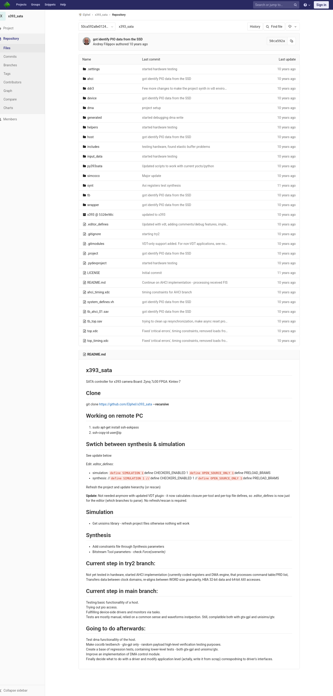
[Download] (296, 26)
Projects (21, 4)
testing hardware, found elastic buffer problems (179, 147)
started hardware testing (162, 69)
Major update (154, 176)
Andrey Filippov (107, 44)
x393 (93, 214)
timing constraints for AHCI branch (170, 292)
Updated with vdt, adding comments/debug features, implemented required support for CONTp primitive (219, 224)
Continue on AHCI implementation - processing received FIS (187, 282)
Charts (14, 108)
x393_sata (129, 26)
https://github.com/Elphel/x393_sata (128, 404)
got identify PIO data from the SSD (120, 39)
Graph (13, 91)
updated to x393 (156, 214)
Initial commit (155, 273)
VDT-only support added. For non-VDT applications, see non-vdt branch (195, 244)
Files (12, 48)
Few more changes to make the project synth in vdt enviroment (190, 88)
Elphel (87, 14)
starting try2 (154, 234)
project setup (154, 108)
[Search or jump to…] (277, 5)
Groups (35, 4)
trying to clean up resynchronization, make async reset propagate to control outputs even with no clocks (219, 321)
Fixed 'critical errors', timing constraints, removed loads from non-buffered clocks (202, 331)
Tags (12, 74)
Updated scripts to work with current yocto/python (181, 166)
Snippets (50, 4)
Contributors (18, 82)
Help (63, 4)
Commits (15, 56)
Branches (16, 65)
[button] (25, 690)
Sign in (321, 5)
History (258, 26)
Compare (15, 99)
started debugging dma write (165, 117)
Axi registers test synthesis (164, 185)
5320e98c (109, 214)
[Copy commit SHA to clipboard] (294, 41)
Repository (121, 14)
